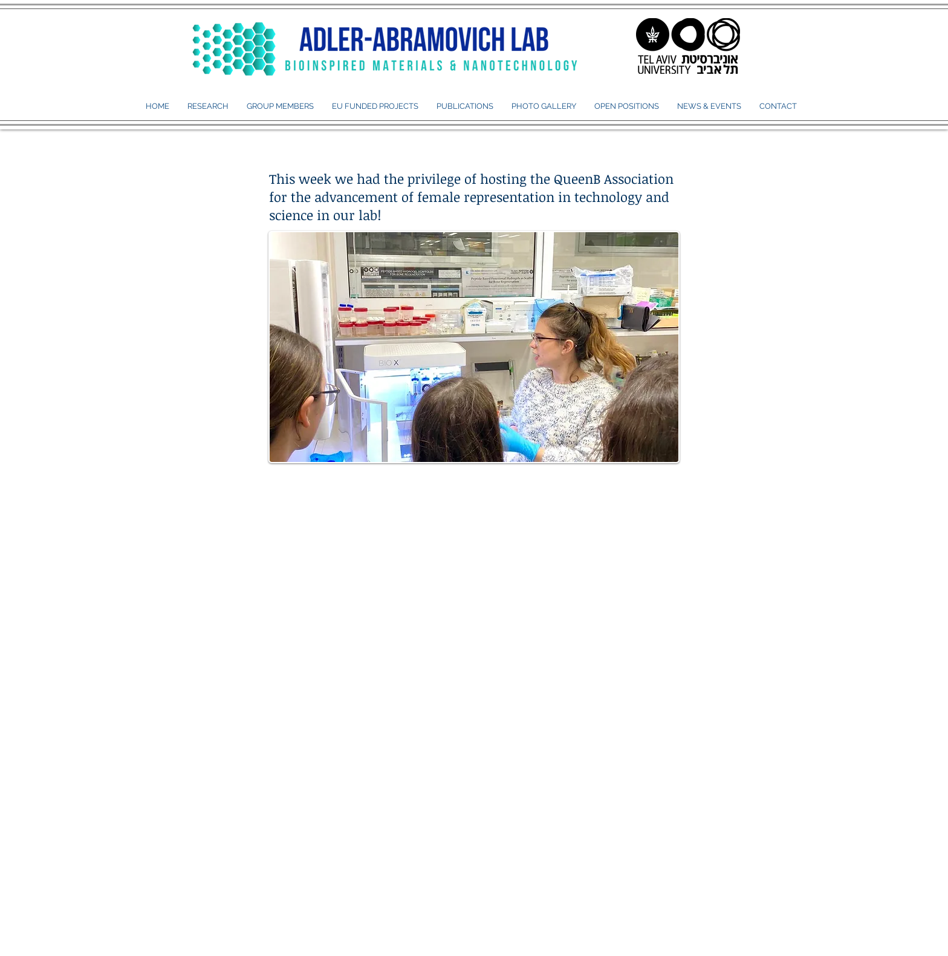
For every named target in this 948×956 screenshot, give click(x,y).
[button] (280, 106)
